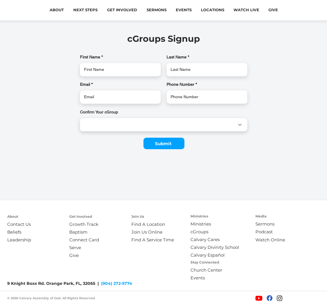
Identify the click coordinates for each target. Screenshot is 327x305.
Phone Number (180, 84)
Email (85, 84)
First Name (90, 57)
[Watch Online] (274, 240)
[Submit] (163, 143)
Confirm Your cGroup (99, 112)
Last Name (176, 57)
